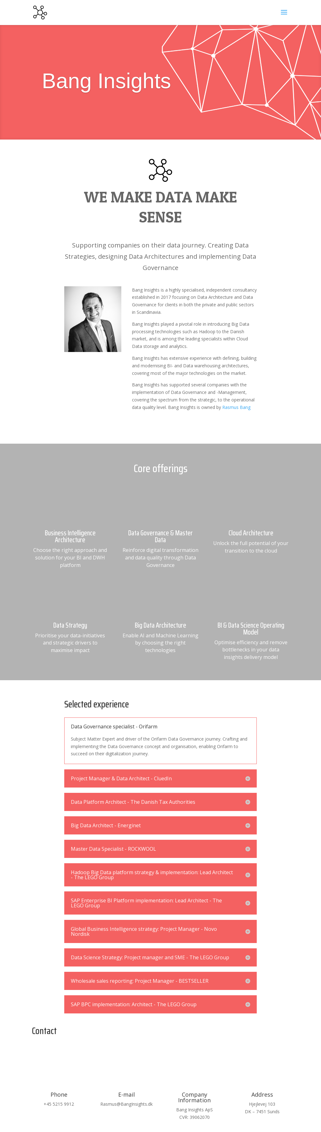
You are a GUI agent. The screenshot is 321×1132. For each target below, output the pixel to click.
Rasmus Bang (236, 407)
